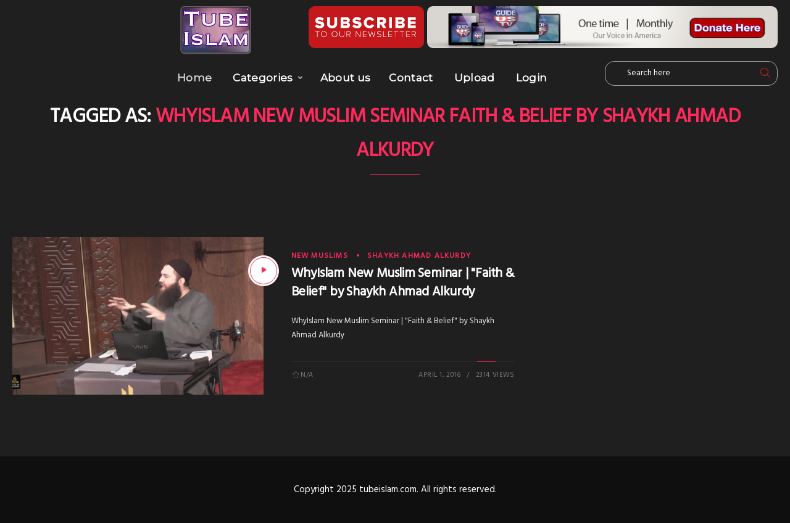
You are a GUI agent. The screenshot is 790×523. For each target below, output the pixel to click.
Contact (411, 78)
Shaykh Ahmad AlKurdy (419, 256)
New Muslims (319, 256)
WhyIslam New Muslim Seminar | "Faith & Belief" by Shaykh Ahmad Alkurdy (402, 282)
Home (194, 78)
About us (345, 78)
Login (531, 78)
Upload (474, 78)
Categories (263, 78)
